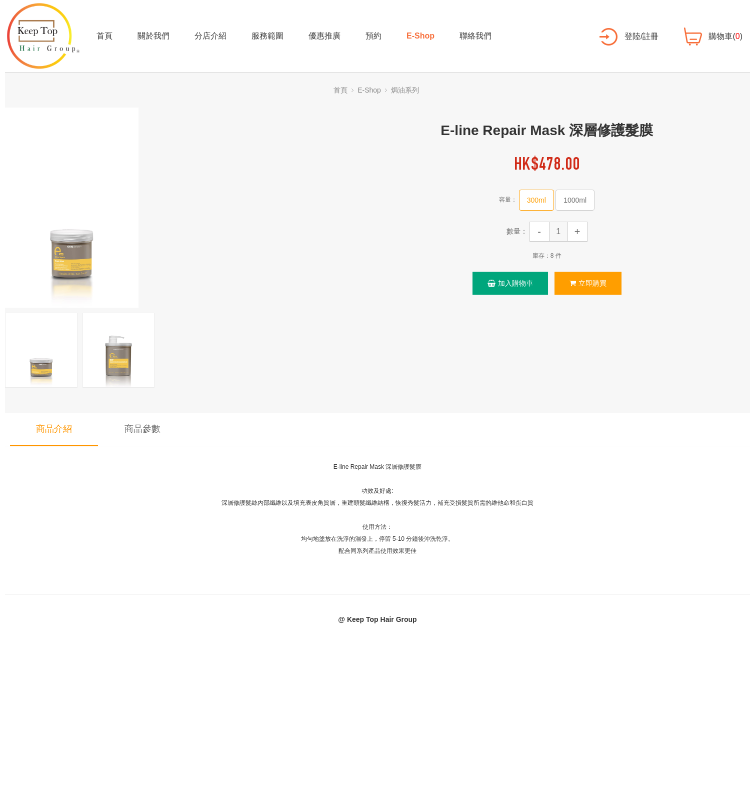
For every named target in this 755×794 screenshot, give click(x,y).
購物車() (725, 36)
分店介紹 (210, 36)
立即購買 (588, 283)
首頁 (104, 36)
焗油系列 (405, 90)
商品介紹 (54, 429)
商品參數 (142, 429)
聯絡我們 (476, 36)
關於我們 (154, 36)
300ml (536, 200)
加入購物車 (510, 283)
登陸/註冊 (641, 36)
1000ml (575, 200)
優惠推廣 (324, 36)
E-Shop (420, 36)
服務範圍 (268, 36)
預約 (374, 36)
